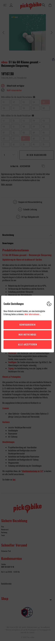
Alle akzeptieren (27, 344)
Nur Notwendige (27, 334)
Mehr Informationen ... (32, 314)
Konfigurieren (27, 324)
